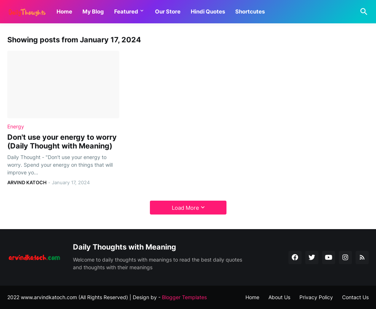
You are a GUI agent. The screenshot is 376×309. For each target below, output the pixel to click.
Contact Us (355, 297)
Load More (185, 207)
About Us (279, 297)
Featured (126, 11)
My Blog (93, 11)
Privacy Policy (316, 297)
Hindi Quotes (208, 11)
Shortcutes (250, 11)
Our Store (168, 11)
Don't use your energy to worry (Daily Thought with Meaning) (62, 141)
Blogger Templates (184, 297)
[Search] (362, 11)
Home (64, 11)
